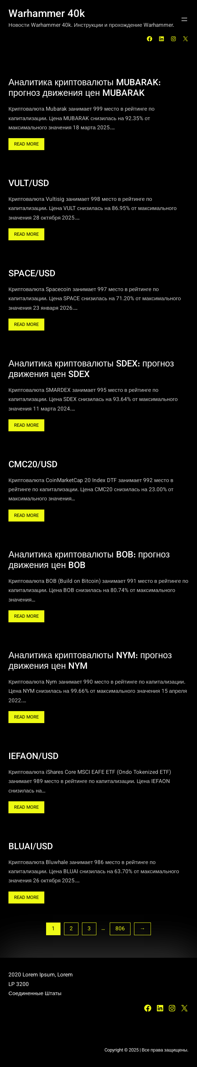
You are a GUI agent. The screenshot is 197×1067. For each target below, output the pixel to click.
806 (120, 929)
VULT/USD (28, 184)
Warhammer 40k (46, 14)
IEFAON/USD (33, 757)
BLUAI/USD (30, 847)
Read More (29, 145)
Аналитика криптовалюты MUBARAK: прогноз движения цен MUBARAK (84, 88)
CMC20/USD (32, 465)
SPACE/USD (31, 274)
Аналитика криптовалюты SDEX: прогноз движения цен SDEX (91, 369)
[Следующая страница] (142, 929)
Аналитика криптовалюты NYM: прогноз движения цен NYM (90, 661)
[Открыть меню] (184, 19)
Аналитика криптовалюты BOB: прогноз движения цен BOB (89, 560)
